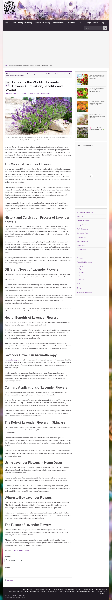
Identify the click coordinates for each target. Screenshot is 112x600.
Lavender (10, 580)
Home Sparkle (52, 591)
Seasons (80, 266)
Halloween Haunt (101, 589)
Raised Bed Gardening (84, 262)
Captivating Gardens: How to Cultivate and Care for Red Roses (97, 76)
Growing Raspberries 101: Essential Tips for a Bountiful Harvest (97, 90)
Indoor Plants (58, 22)
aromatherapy (11, 360)
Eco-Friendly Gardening (22, 22)
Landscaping (81, 250)
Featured (26, 93)
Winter (81, 279)
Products (71, 22)
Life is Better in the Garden (14, 93)
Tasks (81, 22)
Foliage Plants (82, 225)
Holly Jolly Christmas (16, 591)
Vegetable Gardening (95, 22)
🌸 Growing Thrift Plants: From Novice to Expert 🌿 (96, 128)
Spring (81, 272)
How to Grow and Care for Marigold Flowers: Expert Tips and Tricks (97, 103)
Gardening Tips (82, 233)
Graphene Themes (19, 597)
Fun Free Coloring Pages (84, 589)
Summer (82, 276)
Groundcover (81, 237)
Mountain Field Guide (67, 591)
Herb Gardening (45, 93)
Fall (80, 269)
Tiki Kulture (103, 593)
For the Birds (69, 589)
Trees (79, 288)
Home (7, 22)
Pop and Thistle (102, 591)
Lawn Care (80, 254)
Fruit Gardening (82, 229)
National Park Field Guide (85, 591)
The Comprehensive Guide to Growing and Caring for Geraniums (20, 74)
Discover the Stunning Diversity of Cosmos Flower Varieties (97, 116)
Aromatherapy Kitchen (42, 589)
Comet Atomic (58, 589)
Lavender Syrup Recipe (20, 550)
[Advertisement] (56, 48)
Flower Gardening (42, 22)
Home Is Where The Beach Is (35, 591)
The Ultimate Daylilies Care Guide (56, 74)
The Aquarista (27, 589)
